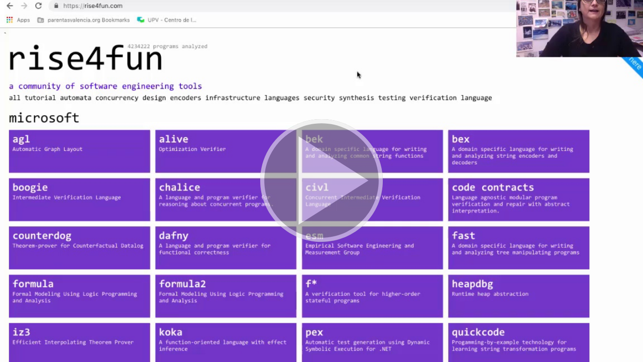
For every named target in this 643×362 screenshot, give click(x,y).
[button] (321, 181)
